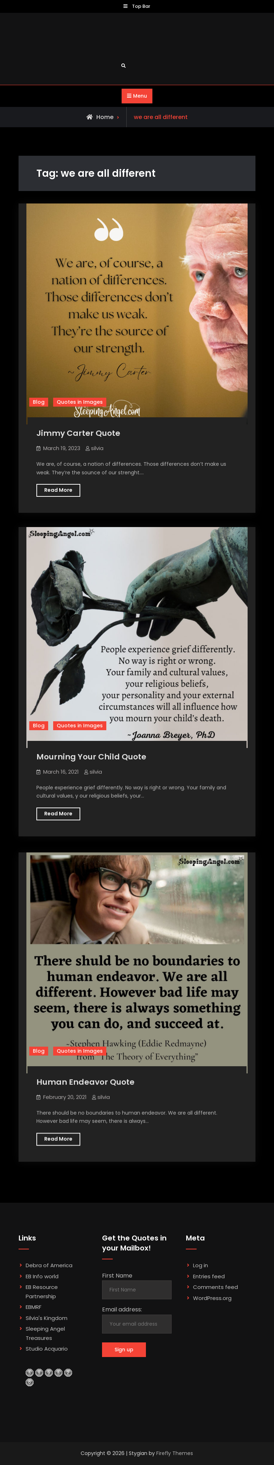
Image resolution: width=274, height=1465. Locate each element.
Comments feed (215, 1287)
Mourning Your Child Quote (91, 756)
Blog (39, 402)
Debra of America (49, 1265)
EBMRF (33, 1307)
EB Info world (42, 1276)
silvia (97, 448)
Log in (200, 1265)
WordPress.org (212, 1298)
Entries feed (209, 1276)
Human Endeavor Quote (85, 1080)
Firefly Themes (174, 1453)
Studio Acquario (47, 1348)
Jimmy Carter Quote (78, 433)
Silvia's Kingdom (46, 1318)
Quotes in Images (80, 402)
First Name (117, 1275)
